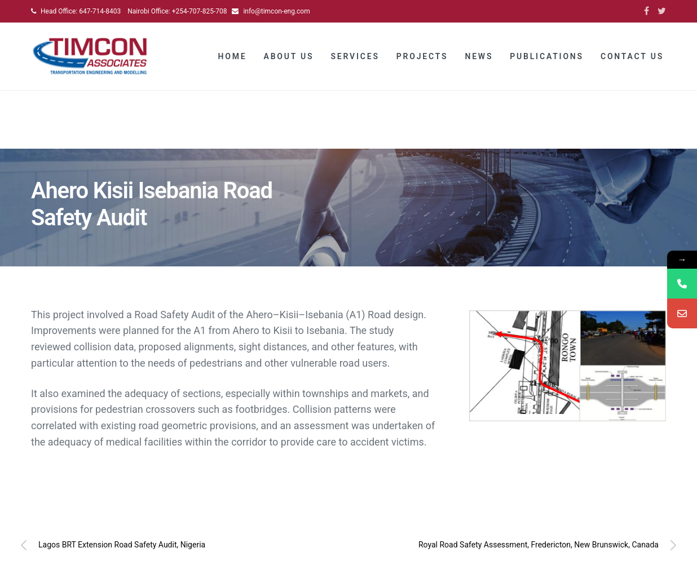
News (479, 56)
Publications (547, 56)
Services (354, 56)
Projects (422, 56)
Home (232, 56)
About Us (289, 56)
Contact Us (632, 56)
